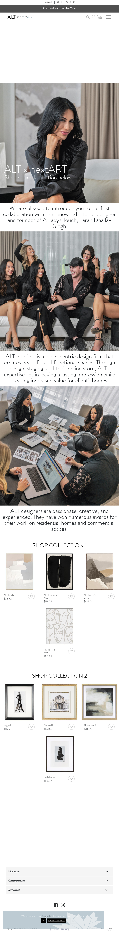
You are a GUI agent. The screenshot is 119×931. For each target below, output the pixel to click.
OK (43, 920)
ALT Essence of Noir (51, 596)
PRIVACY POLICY (56, 920)
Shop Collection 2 (59, 676)
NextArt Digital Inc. (105, 928)
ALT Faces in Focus (49, 651)
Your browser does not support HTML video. (59, 50)
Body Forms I (50, 777)
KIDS (59, 2)
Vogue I (7, 725)
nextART (48, 2)
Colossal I (48, 725)
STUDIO (70, 2)
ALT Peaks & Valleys (90, 596)
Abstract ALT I (90, 725)
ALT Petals (9, 595)
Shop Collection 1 (60, 545)
